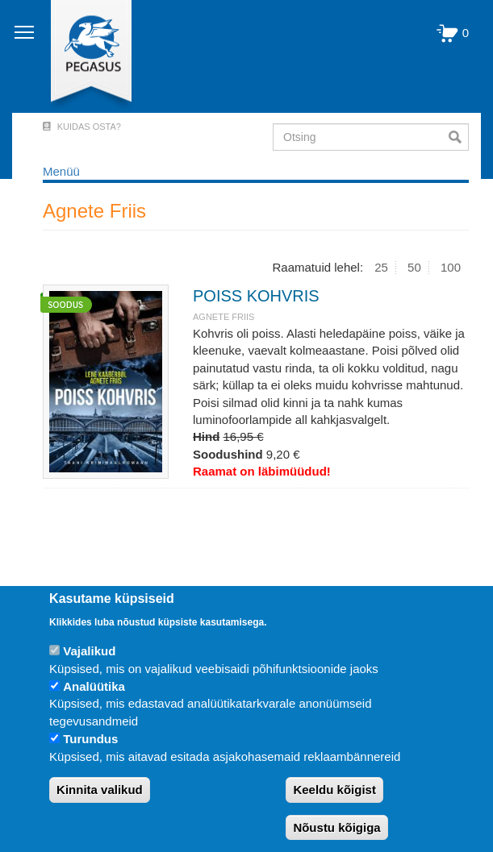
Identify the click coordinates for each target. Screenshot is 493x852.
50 (414, 267)
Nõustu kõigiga (336, 827)
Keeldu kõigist (334, 789)
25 (381, 267)
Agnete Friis (223, 317)
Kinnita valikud (99, 789)
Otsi (459, 137)
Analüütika (94, 686)
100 (451, 267)
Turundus (90, 739)
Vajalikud (89, 651)
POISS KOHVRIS (256, 296)
